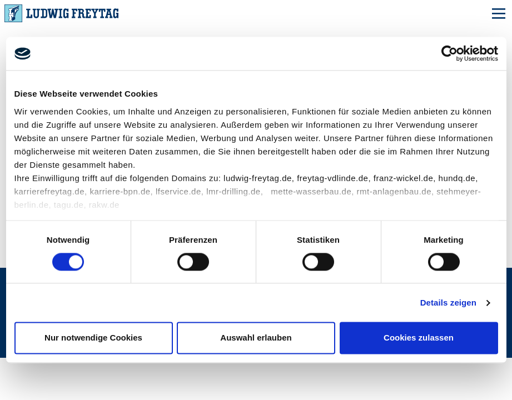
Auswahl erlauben (255, 338)
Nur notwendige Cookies (93, 338)
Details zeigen (448, 302)
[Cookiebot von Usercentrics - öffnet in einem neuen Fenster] (449, 53)
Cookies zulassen (419, 338)
